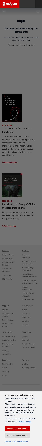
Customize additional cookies (17, 441)
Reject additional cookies (17, 435)
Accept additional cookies (17, 428)
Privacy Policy (25, 421)
